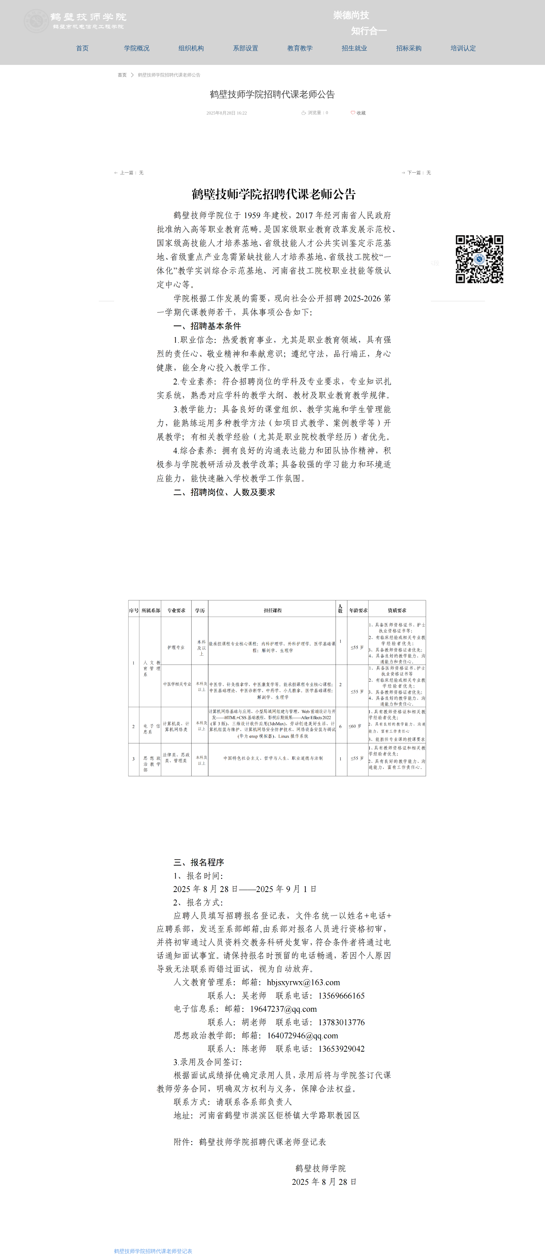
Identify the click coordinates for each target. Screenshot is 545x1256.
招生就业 (354, 48)
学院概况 (136, 48)
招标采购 (409, 48)
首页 (82, 48)
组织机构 (191, 48)
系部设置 (245, 48)
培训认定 (463, 48)
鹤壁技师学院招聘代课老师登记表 (153, 1251)
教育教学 (300, 48)
